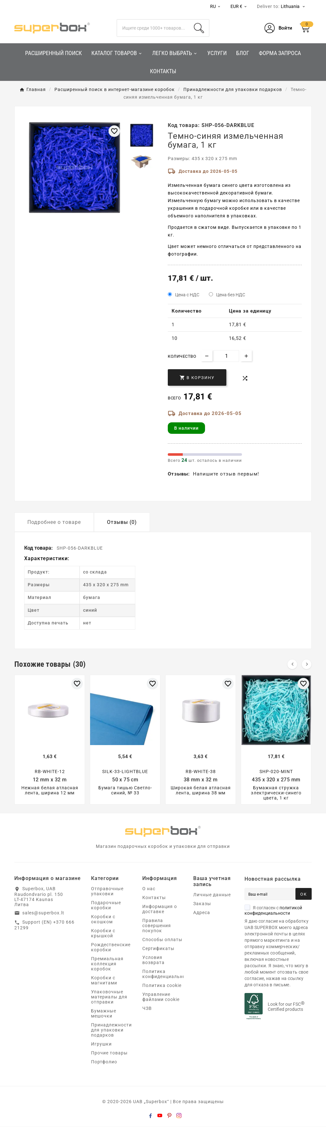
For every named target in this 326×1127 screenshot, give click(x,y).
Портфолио (104, 1062)
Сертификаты (158, 948)
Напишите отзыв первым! (226, 474)
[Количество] (226, 356)
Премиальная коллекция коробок (107, 964)
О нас (148, 888)
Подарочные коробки (106, 905)
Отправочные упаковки (107, 891)
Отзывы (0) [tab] (122, 522)
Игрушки (101, 1044)
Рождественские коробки (111, 947)
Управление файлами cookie (161, 997)
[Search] (199, 28)
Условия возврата (153, 960)
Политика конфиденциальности (168, 974)
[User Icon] (278, 28)
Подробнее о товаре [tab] (54, 522)
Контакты (154, 897)
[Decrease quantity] (206, 355)
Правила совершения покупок (156, 925)
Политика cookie (161, 985)
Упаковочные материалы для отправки (109, 997)
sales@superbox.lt (43, 913)
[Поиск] (153, 28)
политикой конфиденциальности (273, 911)
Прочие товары (109, 1053)
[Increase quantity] (246, 355)
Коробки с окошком (103, 919)
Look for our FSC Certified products (286, 1007)
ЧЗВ (147, 1008)
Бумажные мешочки (103, 1014)
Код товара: (39, 548)
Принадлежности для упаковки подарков (111, 1030)
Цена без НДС (230, 294)
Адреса (201, 912)
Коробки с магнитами (104, 981)
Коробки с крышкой (103, 933)
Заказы (202, 903)
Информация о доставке (159, 909)
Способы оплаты (162, 939)
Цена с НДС (187, 294)
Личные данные (212, 895)
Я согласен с (273, 911)
